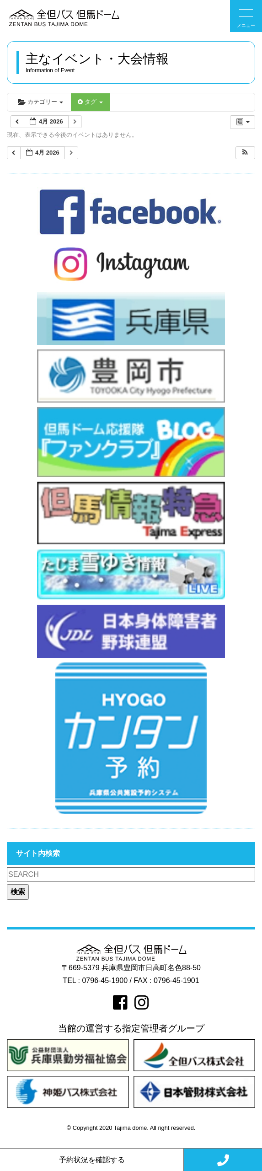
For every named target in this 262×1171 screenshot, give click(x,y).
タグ (90, 101)
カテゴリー (40, 101)
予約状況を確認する (92, 1160)
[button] (245, 153)
